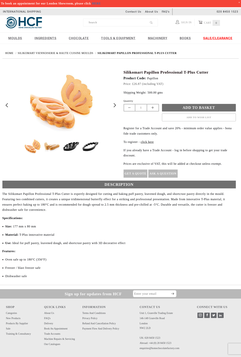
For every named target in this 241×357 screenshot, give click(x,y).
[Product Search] (114, 22)
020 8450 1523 (227, 11)
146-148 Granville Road (152, 318)
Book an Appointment (56, 328)
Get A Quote (135, 173)
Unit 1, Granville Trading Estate (156, 313)
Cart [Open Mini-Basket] (209, 22)
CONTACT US (150, 307)
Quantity (128, 100)
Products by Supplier (17, 323)
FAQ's (166, 11)
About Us (151, 11)
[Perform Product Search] (151, 22)
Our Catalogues (52, 344)
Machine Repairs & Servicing (59, 339)
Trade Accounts (52, 333)
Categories (11, 313)
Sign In (184, 22)
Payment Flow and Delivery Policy (100, 328)
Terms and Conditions (94, 313)
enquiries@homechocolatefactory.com (159, 348)
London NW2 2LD (145, 325)
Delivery (48, 323)
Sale (8, 328)
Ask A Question (162, 173)
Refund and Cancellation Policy (99, 323)
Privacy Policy (90, 318)
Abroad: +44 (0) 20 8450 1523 (155, 343)
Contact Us (133, 11)
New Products (13, 318)
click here (147, 141)
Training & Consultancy (18, 333)
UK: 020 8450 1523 (150, 337)
